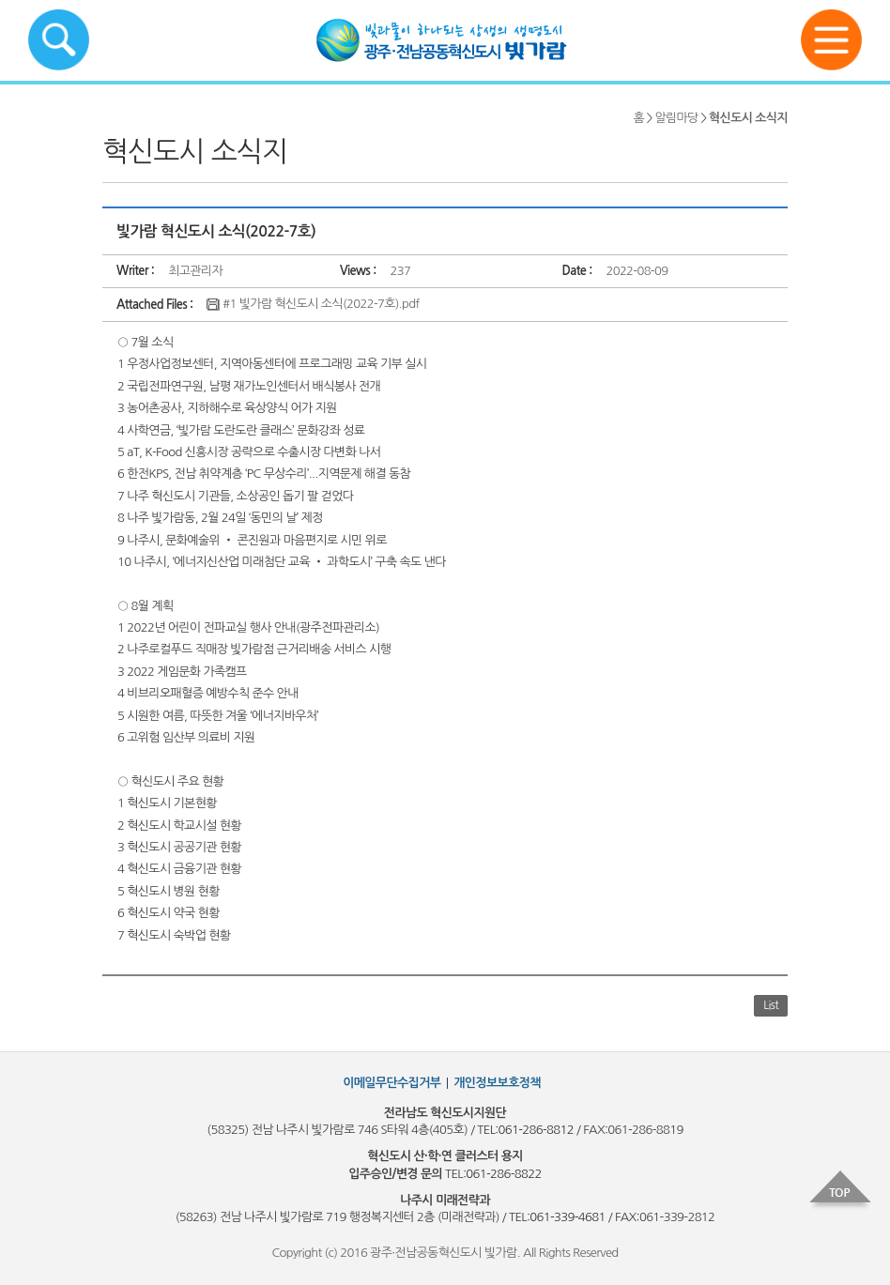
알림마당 (676, 118)
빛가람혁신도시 (445, 40)
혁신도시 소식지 (748, 118)
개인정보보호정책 (497, 1083)
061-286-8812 (536, 1130)
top (840, 1190)
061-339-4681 (567, 1217)
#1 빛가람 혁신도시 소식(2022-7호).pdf (313, 304)
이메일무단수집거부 (391, 1083)
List (770, 1005)
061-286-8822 (503, 1174)
